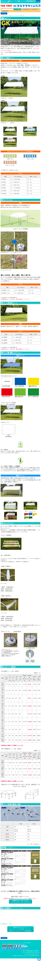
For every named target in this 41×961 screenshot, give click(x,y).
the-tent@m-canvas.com (34, 954)
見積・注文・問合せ (26, 9)
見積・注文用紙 (35, 9)
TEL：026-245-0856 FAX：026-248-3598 (20, 901)
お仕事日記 (20, 916)
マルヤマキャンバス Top (6, 15)
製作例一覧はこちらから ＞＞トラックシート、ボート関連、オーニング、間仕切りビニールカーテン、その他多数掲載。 (20, 929)
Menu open (4, 13)
